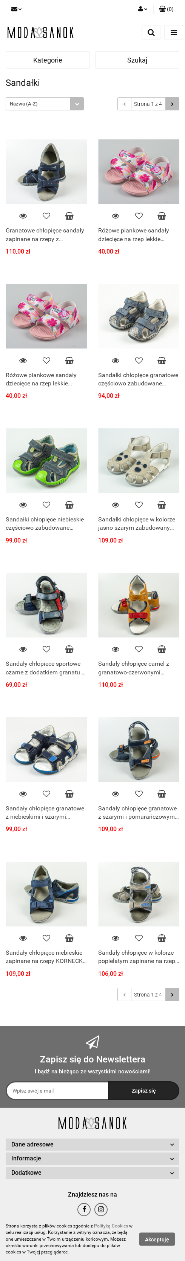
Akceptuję (157, 1240)
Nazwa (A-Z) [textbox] (24, 104)
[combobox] (45, 103)
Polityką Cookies (111, 1226)
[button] (166, 9)
